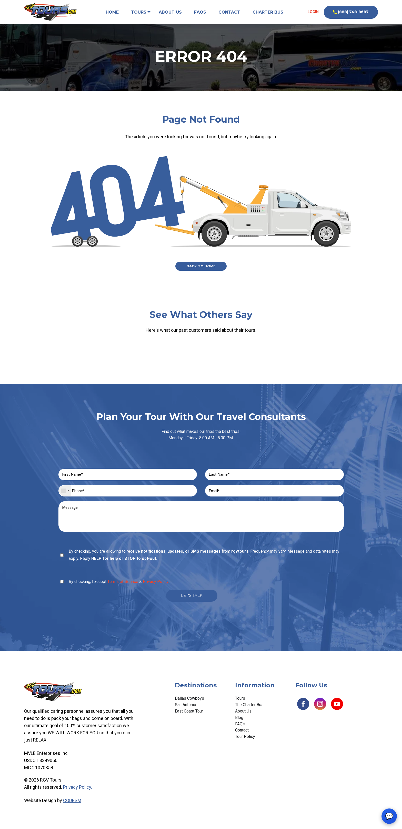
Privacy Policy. (156, 585)
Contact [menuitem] (229, 12)
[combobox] (65, 492)
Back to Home (201, 266)
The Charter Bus (249, 709)
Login (313, 11)
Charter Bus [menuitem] (268, 12)
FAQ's (240, 729)
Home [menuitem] (111, 12)
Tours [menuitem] (138, 12)
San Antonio (185, 709)
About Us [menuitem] (170, 12)
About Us (243, 716)
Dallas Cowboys (189, 703)
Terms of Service (122, 585)
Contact (242, 735)
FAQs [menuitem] (200, 12)
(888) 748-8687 (351, 11)
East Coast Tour (189, 716)
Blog (239, 722)
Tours (240, 703)
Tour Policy (245, 741)
